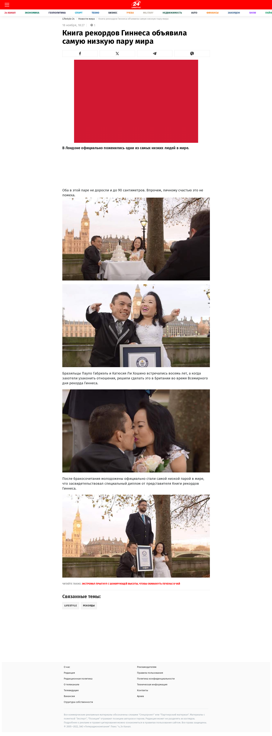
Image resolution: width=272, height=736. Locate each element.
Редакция (69, 672)
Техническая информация (152, 684)
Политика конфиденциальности (156, 678)
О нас (67, 667)
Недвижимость (172, 12)
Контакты (142, 690)
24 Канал (10, 12)
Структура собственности (78, 702)
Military (148, 12)
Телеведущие (71, 690)
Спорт (78, 12)
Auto (194, 12)
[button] (80, 53)
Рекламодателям (146, 667)
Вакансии (69, 696)
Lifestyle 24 (68, 19)
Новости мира (86, 19)
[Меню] (7, 4)
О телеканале (71, 684)
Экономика (32, 12)
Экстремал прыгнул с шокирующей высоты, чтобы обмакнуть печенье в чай (131, 583)
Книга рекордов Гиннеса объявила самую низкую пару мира (133, 19)
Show (252, 12)
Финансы (212, 12)
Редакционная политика (78, 678)
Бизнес (112, 12)
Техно (95, 12)
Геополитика (57, 12)
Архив (140, 696)
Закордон (234, 12)
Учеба (130, 12)
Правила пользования (150, 672)
